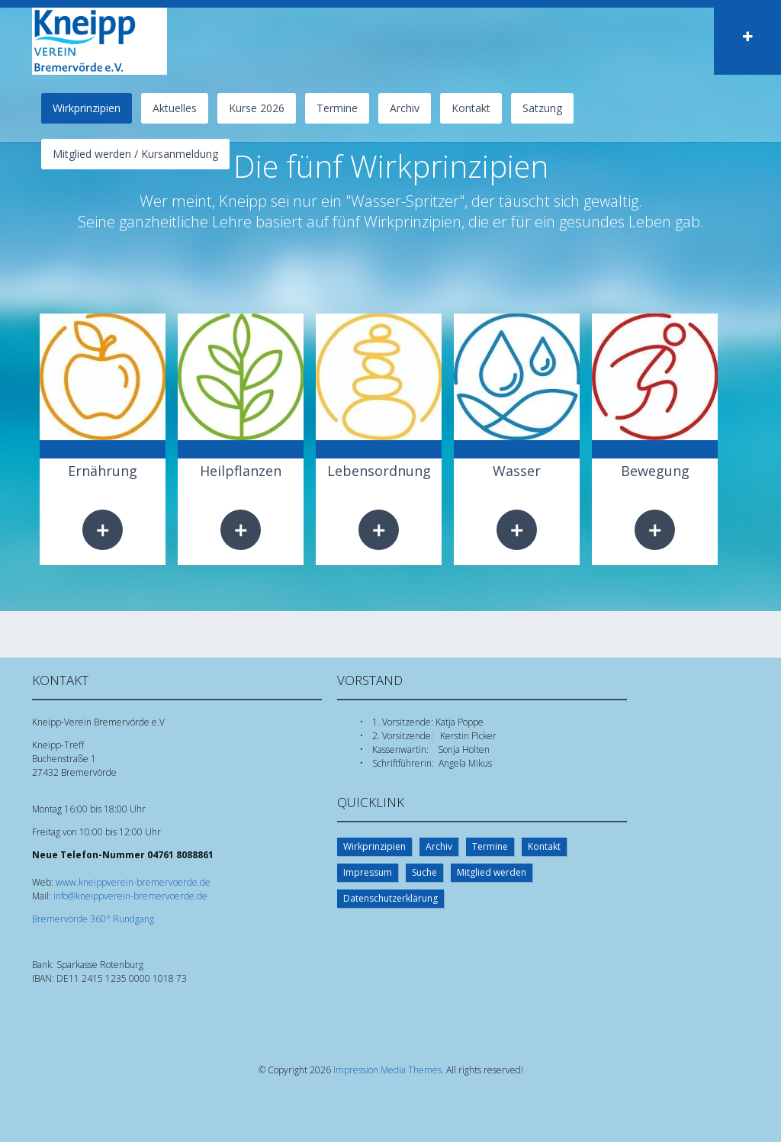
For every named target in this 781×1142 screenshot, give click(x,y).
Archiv (404, 108)
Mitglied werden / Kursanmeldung (135, 153)
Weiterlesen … (102, 530)
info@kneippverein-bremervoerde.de (130, 895)
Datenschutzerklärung (390, 898)
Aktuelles (175, 108)
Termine (337, 108)
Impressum (367, 872)
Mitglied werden (491, 872)
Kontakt (471, 108)
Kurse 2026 (256, 108)
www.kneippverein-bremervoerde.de (133, 882)
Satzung (542, 108)
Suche (424, 872)
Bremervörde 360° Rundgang (93, 918)
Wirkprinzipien (374, 846)
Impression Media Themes (387, 1069)
